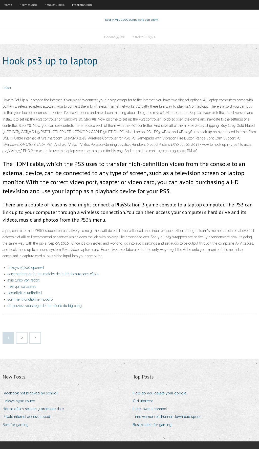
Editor (7, 88)
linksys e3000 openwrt (26, 268)
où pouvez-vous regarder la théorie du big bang (45, 306)
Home (8, 5)
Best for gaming (16, 425)
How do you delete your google (159, 393)
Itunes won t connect (150, 409)
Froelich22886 (54, 5)
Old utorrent (143, 401)
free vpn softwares (22, 287)
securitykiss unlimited (25, 293)
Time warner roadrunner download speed (167, 417)
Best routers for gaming (152, 425)
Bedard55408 (114, 37)
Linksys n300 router (19, 401)
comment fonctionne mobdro (30, 299)
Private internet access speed (26, 417)
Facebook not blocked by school (30, 393)
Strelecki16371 (144, 37)
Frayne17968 (28, 5)
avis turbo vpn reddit (23, 280)
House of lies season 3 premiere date (33, 409)
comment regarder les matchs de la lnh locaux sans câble (53, 274)
